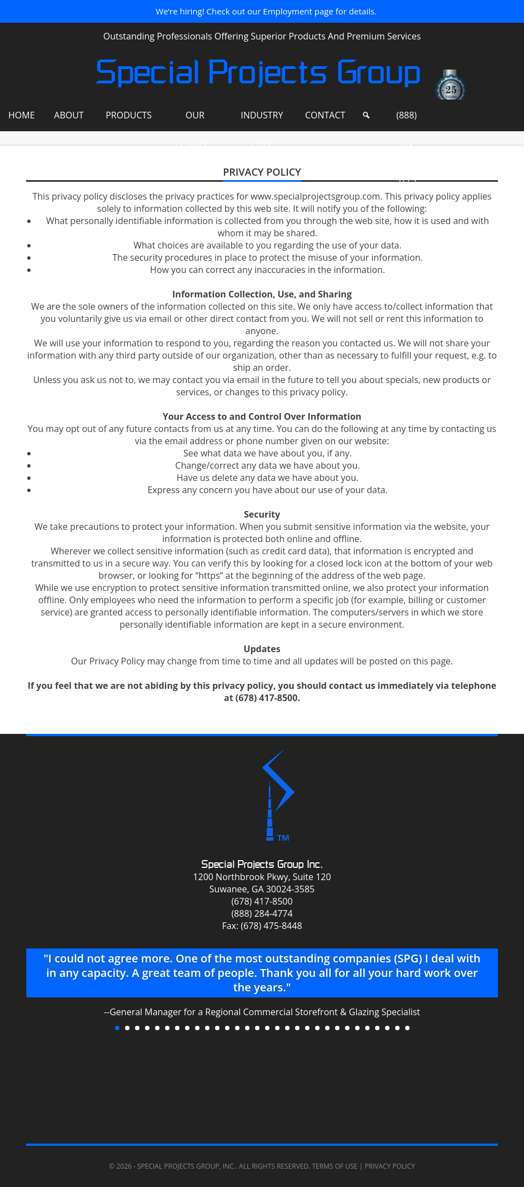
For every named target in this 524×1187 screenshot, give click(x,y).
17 (277, 1028)
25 (357, 1028)
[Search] (366, 115)
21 (317, 1028)
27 (377, 1028)
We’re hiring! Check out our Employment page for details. (266, 11)
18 (287, 1028)
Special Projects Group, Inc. (186, 1166)
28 (387, 1028)
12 (227, 1028)
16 (267, 1028)
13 (237, 1028)
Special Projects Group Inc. (262, 864)
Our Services (195, 120)
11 (217, 1028)
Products (129, 115)
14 (247, 1028)
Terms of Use (334, 1166)
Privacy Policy (390, 1166)
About (68, 115)
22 (327, 1028)
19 (297, 1028)
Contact (325, 115)
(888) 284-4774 (406, 120)
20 (307, 1028)
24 (347, 1028)
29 (397, 1028)
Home (21, 115)
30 (407, 1028)
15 (257, 1028)
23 (337, 1028)
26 (367, 1028)
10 (207, 1028)
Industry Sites (262, 120)
